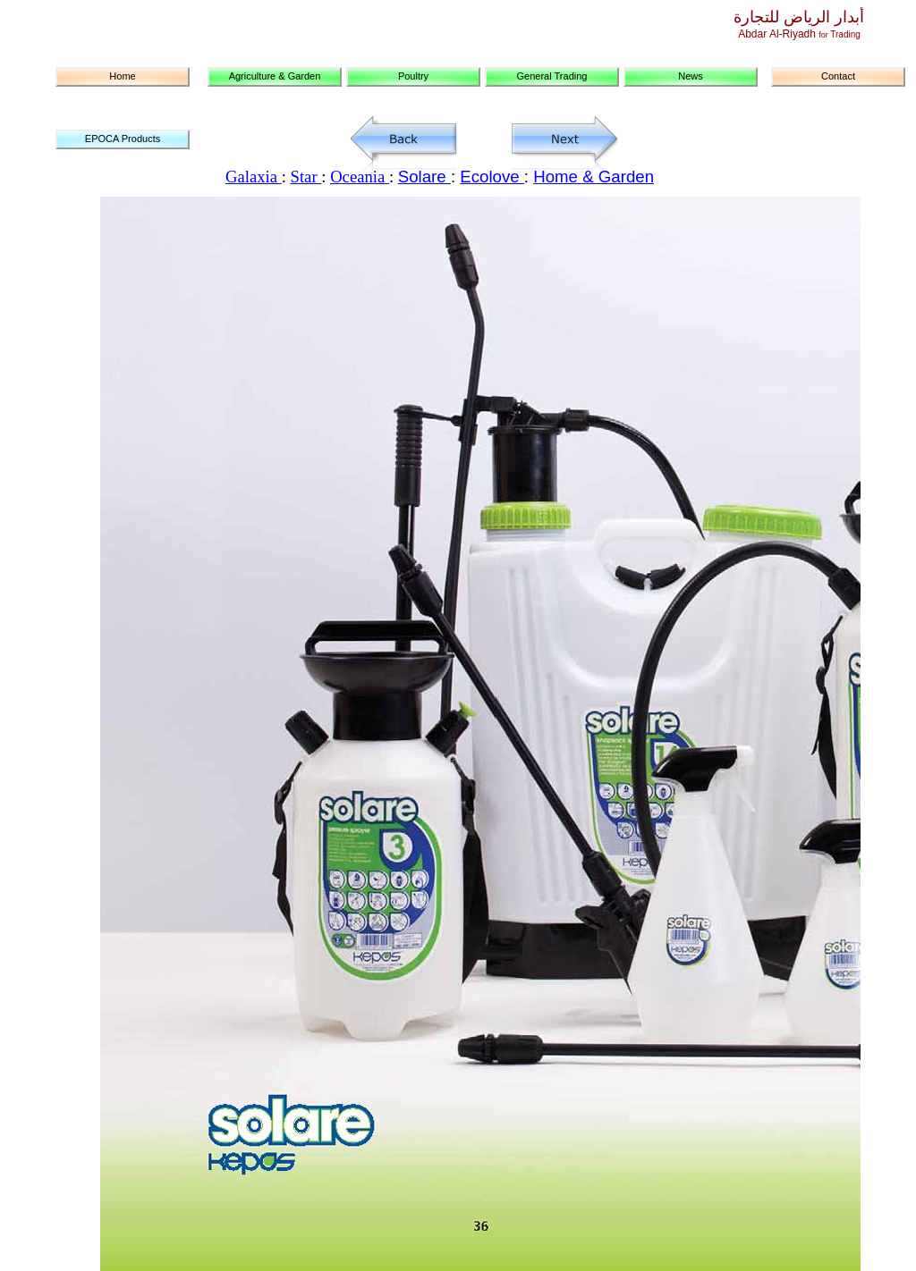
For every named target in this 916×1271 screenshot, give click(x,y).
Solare (424, 176)
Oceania (359, 176)
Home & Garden (593, 176)
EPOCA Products (122, 138)
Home (122, 76)
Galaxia (253, 176)
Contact (838, 76)
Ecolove (492, 176)
